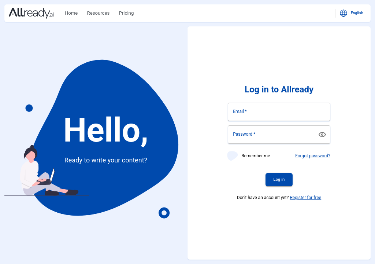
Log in (279, 179)
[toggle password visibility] (322, 134)
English (352, 13)
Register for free (305, 197)
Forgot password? (312, 155)
